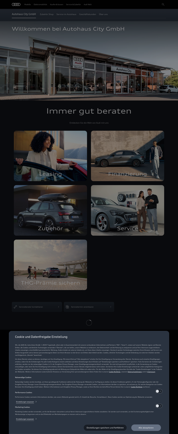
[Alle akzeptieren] (146, 427)
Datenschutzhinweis (135, 372)
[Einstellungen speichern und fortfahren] (105, 427)
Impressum (151, 372)
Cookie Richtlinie (114, 372)
